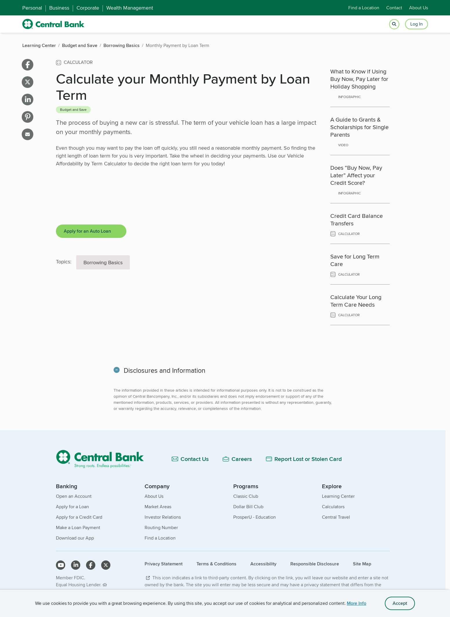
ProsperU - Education (254, 517)
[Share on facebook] (27, 64)
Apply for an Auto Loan (87, 231)
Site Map (362, 563)
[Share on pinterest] (27, 117)
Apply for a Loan (72, 506)
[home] (53, 24)
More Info (356, 603)
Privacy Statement (164, 563)
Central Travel (336, 517)
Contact (394, 7)
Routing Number (161, 527)
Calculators (333, 506)
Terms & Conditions (216, 563)
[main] (223, 258)
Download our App (75, 538)
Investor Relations (163, 517)
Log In (416, 24)
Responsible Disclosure (314, 563)
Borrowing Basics (103, 262)
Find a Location (363, 7)
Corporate (87, 7)
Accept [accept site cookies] (400, 603)
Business (59, 7)
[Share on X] (27, 82)
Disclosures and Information (165, 370)
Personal (32, 7)
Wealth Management (129, 7)
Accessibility (263, 563)
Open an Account (74, 496)
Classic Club (245, 496)
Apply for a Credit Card (79, 517)
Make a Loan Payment (78, 527)
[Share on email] (27, 134)
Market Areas (158, 506)
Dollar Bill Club (248, 506)
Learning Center (338, 496)
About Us (418, 7)
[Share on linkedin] (27, 99)
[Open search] (394, 24)
